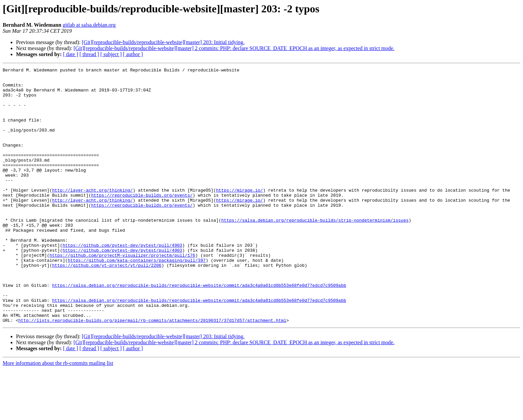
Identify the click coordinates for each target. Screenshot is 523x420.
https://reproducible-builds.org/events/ (141, 221)
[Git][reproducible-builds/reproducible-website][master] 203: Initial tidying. (163, 42)
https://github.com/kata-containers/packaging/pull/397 (136, 299)
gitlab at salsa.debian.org (89, 25)
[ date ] (70, 54)
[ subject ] (111, 54)
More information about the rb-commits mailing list (58, 414)
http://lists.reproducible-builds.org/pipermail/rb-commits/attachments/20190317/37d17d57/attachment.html (152, 371)
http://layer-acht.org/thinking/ (92, 215)
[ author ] (133, 54)
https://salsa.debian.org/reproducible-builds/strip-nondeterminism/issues (315, 251)
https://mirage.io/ (239, 215)
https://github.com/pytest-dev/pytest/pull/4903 (122, 281)
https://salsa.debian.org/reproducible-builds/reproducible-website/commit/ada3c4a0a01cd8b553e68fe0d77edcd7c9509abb (199, 329)
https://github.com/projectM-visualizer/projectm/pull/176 (122, 293)
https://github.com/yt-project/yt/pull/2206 (106, 305)
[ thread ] (89, 54)
